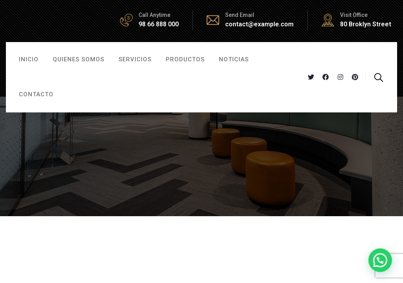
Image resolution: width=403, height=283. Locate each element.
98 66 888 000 (159, 24)
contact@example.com (259, 24)
